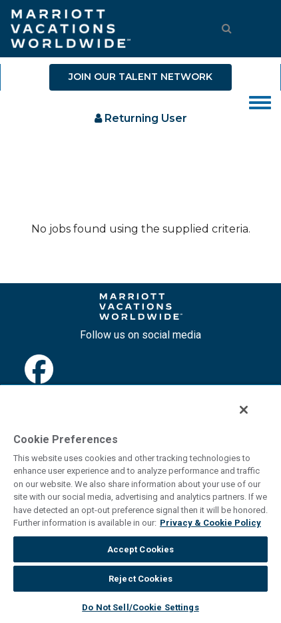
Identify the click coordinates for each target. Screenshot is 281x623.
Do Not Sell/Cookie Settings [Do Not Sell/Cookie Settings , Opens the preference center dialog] (140, 607)
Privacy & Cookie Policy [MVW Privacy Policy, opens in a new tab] (210, 523)
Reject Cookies (140, 579)
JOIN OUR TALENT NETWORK (140, 77)
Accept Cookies (140, 549)
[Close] (243, 409)
